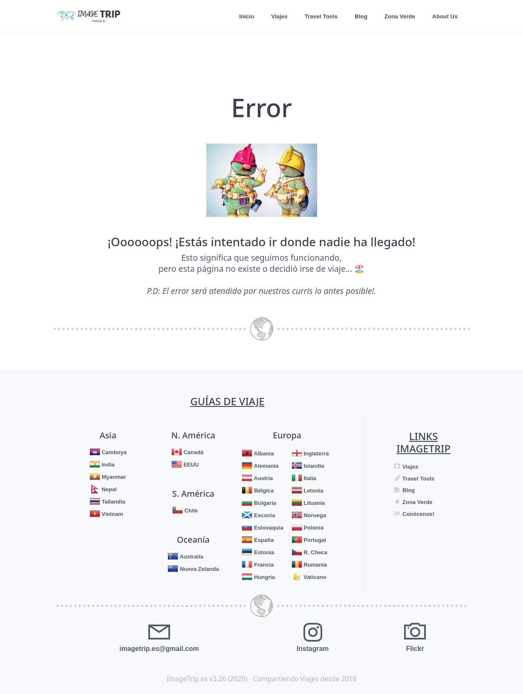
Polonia (313, 527)
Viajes (276, 16)
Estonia (263, 552)
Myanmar (113, 477)
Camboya (113, 452)
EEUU (190, 464)
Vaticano (314, 577)
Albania (263, 453)
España (263, 540)
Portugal (314, 540)
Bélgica (263, 490)
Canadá (193, 452)
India (107, 464)
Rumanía (314, 565)
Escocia (263, 515)
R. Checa (314, 552)
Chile (190, 510)
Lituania (313, 503)
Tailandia (112, 501)
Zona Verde (398, 16)
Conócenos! (417, 514)
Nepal (108, 489)
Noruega (314, 515)
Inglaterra (315, 453)
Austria (262, 478)
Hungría (263, 577)
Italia (309, 478)
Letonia (313, 490)
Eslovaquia (267, 527)
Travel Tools (319, 16)
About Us (444, 16)
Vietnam (111, 514)
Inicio (243, 16)
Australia (190, 556)
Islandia (313, 466)
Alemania (265, 466)
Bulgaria (264, 503)
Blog (359, 16)
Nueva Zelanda (198, 569)
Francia (263, 565)
